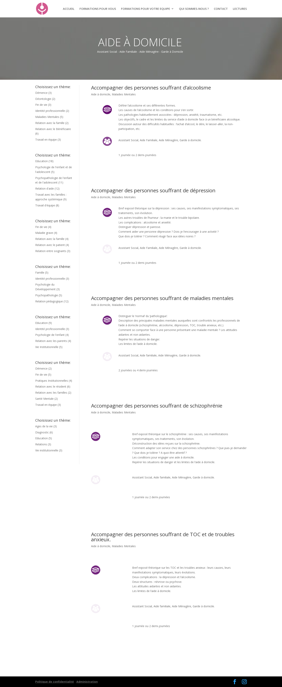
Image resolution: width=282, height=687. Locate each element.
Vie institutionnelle (46, 450)
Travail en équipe (46, 139)
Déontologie (43, 99)
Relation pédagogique (49, 301)
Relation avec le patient (50, 245)
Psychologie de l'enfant (50, 335)
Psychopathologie (46, 295)
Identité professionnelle (50, 111)
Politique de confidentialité (54, 681)
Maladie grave (44, 233)
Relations (41, 444)
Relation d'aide (44, 188)
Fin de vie (41, 105)
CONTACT (221, 9)
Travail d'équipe (45, 205)
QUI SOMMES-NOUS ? (194, 9)
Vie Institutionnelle (46, 347)
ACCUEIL (68, 9)
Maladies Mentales (47, 117)
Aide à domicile (100, 94)
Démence (41, 93)
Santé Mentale (44, 398)
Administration (87, 681)
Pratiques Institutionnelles (51, 380)
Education (41, 161)
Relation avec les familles (51, 392)
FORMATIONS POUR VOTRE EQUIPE (145, 9)
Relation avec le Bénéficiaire (53, 129)
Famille (39, 272)
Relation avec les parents (51, 341)
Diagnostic (42, 432)
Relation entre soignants (50, 251)
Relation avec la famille (49, 123)
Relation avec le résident (50, 386)
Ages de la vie (44, 426)
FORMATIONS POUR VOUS (98, 9)
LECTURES (240, 9)
